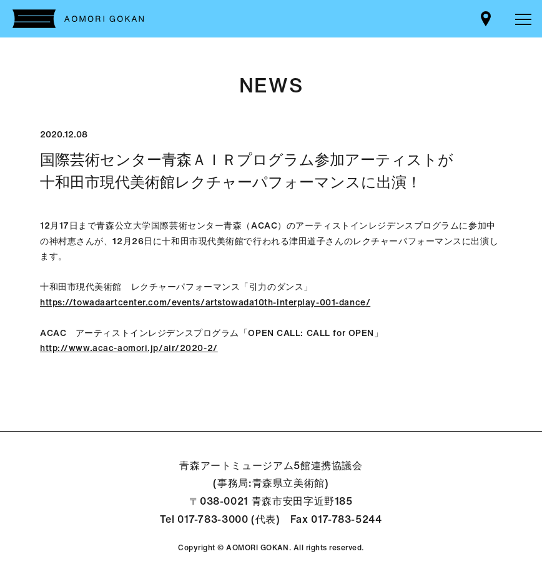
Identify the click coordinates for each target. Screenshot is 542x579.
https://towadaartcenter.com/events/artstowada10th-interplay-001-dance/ (205, 302)
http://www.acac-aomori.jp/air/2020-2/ (129, 347)
